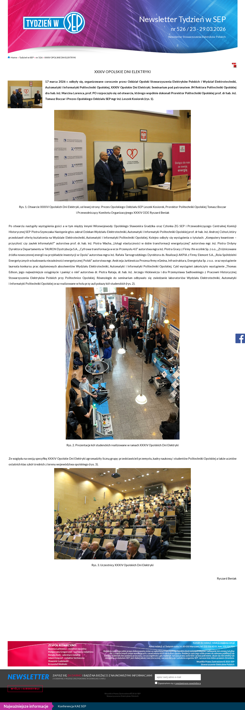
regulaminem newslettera (188, 683)
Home (12, 57)
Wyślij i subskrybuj (25, 688)
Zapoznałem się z (179, 683)
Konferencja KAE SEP (72, 706)
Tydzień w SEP (26, 57)
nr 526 (39, 57)
